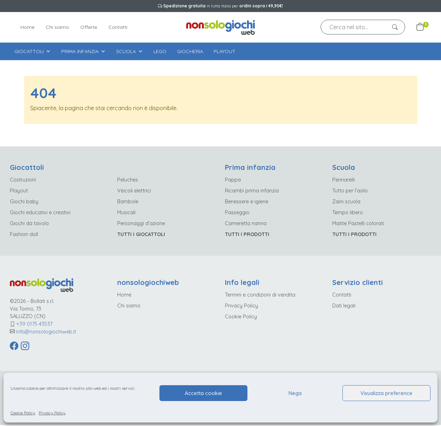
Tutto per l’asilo (350, 192)
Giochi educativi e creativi (40, 213)
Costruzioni (23, 181)
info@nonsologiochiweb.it (46, 332)
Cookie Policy (23, 412)
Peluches (127, 181)
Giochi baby (24, 202)
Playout (224, 51)
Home (27, 27)
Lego (159, 51)
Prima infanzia (83, 51)
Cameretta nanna (245, 224)
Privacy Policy (52, 412)
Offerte (88, 27)
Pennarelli (343, 181)
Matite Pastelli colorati (358, 224)
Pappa (233, 181)
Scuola (129, 51)
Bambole (127, 202)
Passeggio (237, 213)
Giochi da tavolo (29, 224)
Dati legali (343, 307)
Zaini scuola (346, 202)
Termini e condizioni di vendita (260, 296)
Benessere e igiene (246, 202)
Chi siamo (57, 27)
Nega (295, 393)
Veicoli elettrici (134, 192)
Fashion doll (24, 235)
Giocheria (190, 51)
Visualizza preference (386, 393)
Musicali (126, 213)
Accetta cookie (203, 393)
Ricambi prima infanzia (252, 192)
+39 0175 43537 (34, 325)
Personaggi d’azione (141, 224)
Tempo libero (347, 213)
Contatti (117, 27)
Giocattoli (32, 51)
